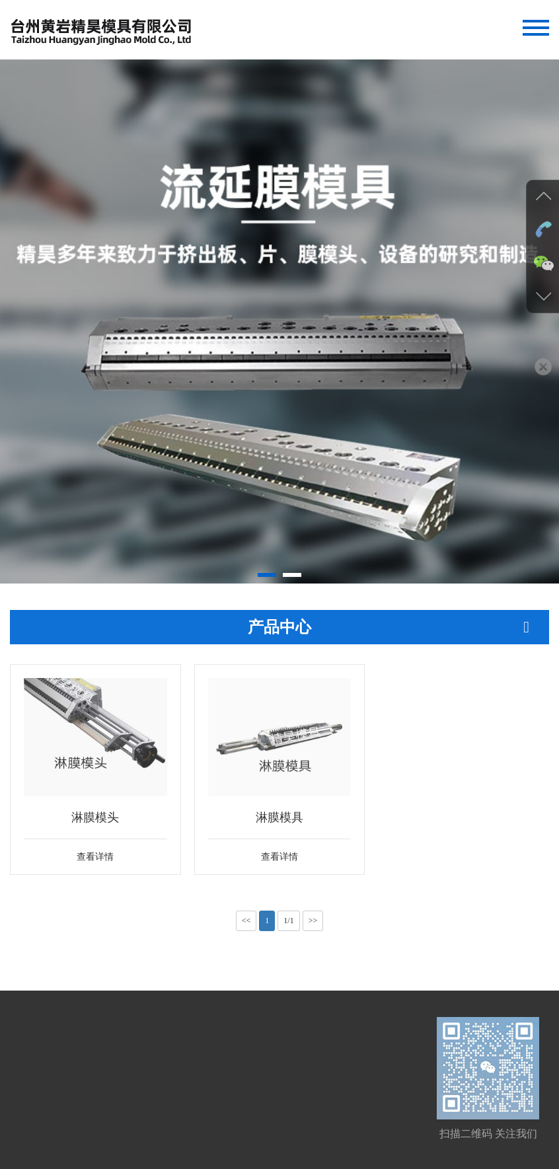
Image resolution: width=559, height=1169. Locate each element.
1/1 (288, 920)
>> (313, 920)
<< (246, 920)
